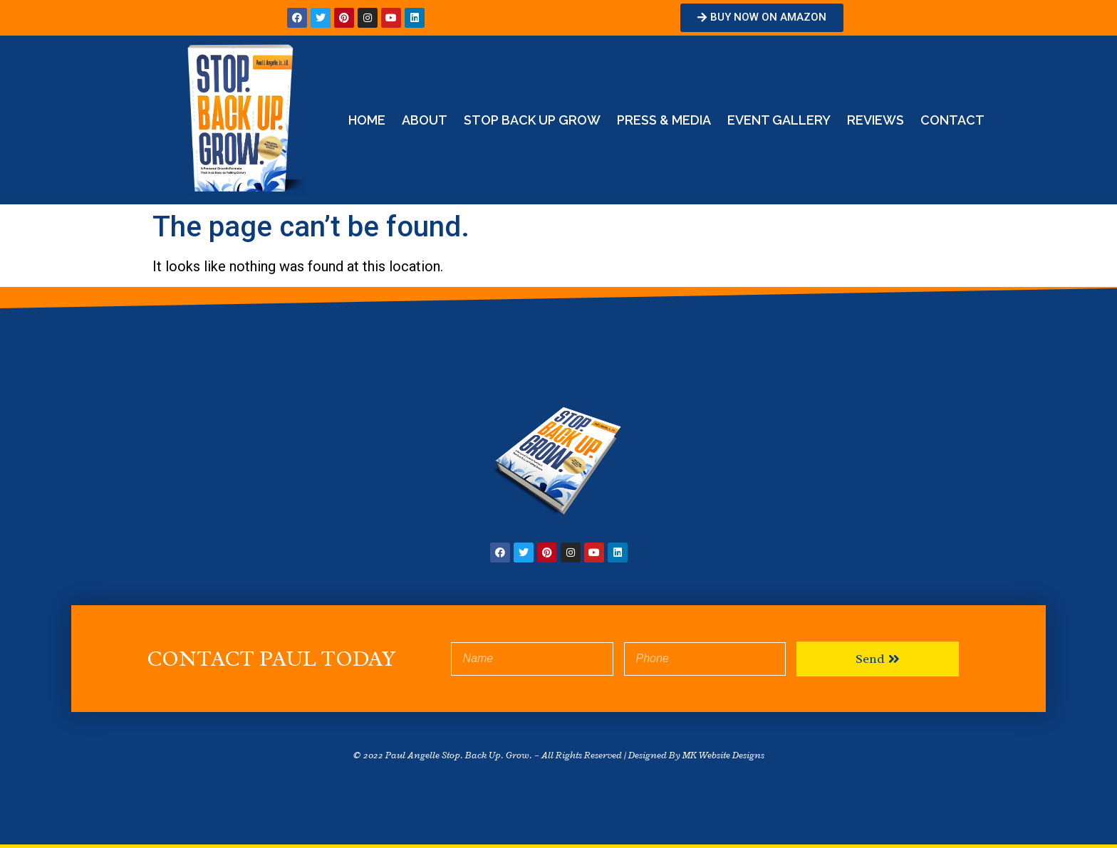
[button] (761, 18)
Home (366, 119)
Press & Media (664, 119)
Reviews (875, 119)
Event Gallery (779, 119)
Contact (952, 119)
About (424, 119)
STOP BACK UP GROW (532, 119)
